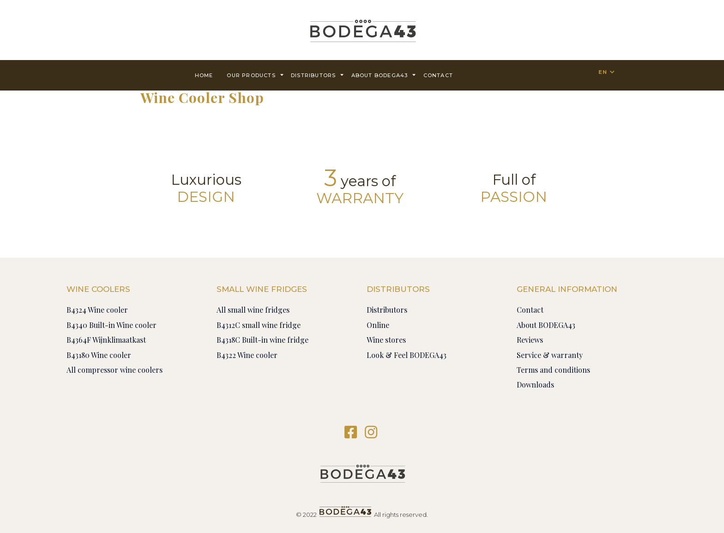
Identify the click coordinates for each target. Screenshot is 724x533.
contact (438, 75)
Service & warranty (550, 355)
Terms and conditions (553, 370)
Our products (255, 74)
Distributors (317, 74)
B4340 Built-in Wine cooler (111, 325)
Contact (530, 310)
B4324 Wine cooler (97, 310)
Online (378, 325)
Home (204, 75)
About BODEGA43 (383, 74)
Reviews (530, 340)
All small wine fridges (253, 310)
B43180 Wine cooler (98, 355)
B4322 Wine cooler (247, 355)
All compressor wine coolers (114, 370)
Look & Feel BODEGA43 (406, 355)
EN (602, 72)
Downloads (535, 384)
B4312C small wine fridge (259, 325)
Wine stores (386, 340)
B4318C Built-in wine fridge (262, 340)
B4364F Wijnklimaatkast (106, 340)
